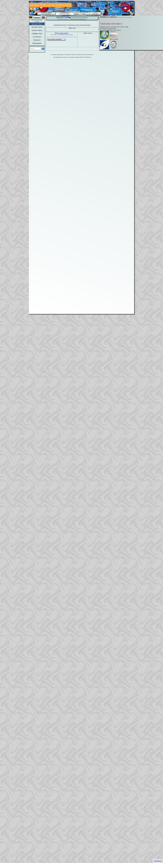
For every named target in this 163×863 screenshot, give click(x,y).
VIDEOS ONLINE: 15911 (37, 20)
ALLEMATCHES (95, 13)
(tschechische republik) (79, 17)
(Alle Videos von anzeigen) (61, 34)
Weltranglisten (37, 43)
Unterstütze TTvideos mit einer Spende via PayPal (50, 5)
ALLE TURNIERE (46, 13)
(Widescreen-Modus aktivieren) (124, 17)
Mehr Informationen (62, 19)
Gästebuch (37, 40)
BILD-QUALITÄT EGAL (84, 13)
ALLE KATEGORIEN (64, 13)
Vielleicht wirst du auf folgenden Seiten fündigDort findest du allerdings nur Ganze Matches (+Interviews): (114, 28)
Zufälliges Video (37, 33)
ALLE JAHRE (76, 13)
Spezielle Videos (37, 27)
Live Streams (37, 37)
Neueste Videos (37, 30)
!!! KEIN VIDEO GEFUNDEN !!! (111, 24)
